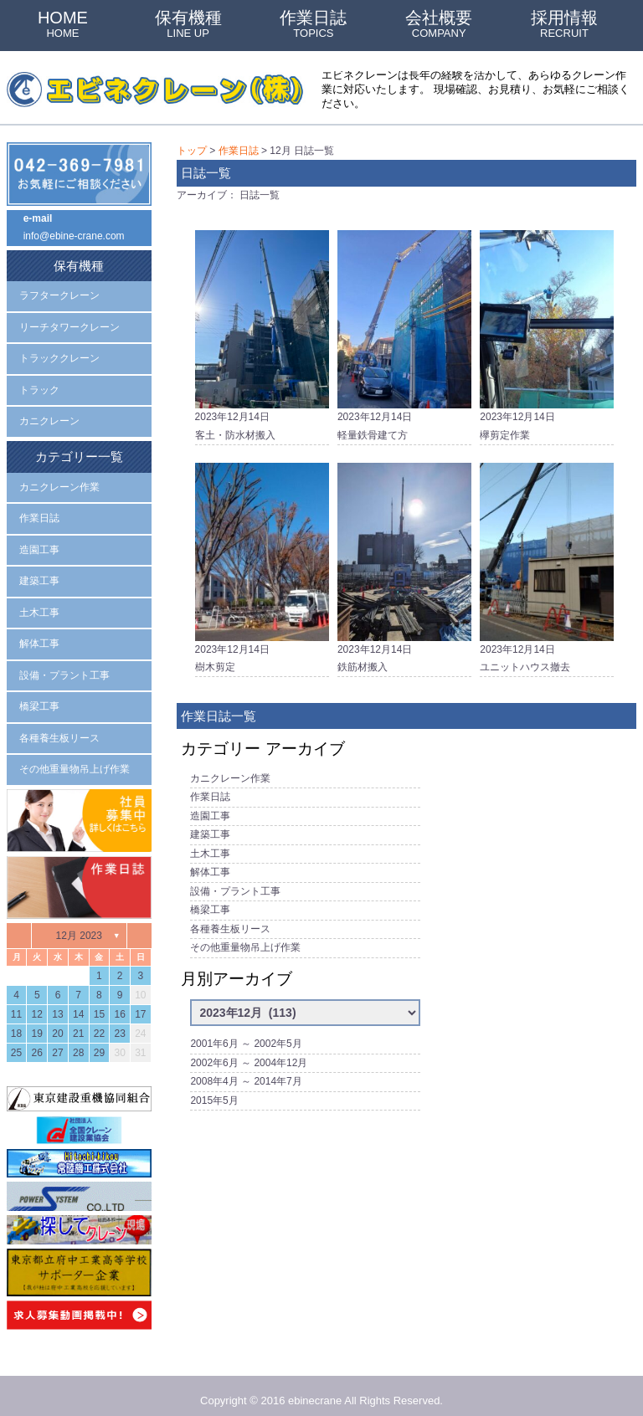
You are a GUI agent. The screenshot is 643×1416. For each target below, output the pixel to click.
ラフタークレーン (59, 294)
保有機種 (188, 23)
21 (78, 1023)
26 (37, 1042)
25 (16, 1042)
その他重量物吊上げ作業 (245, 937)
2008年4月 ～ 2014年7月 (245, 1069)
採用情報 (564, 23)
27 (57, 1042)
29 (99, 1042)
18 (16, 1023)
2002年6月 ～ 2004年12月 (248, 1050)
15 (99, 1003)
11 (16, 1003)
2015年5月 (214, 1087)
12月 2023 (79, 924)
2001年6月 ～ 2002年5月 (245, 1032)
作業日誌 (313, 23)
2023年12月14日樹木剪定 (262, 564)
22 (99, 1023)
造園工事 (210, 809)
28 (78, 1042)
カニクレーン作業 (230, 773)
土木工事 (210, 846)
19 (37, 1023)
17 (140, 1003)
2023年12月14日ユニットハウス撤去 (547, 564)
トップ (192, 150)
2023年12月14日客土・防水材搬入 (262, 333)
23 (119, 1023)
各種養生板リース (230, 919)
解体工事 (210, 864)
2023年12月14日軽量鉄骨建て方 (404, 333)
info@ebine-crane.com (74, 236)
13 (57, 1003)
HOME (63, 23)
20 (57, 1023)
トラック (39, 386)
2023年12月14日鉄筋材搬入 (404, 564)
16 (119, 1003)
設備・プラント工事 (235, 882)
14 (78, 1003)
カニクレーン (49, 417)
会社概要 (438, 23)
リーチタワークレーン (69, 325)
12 (37, 1003)
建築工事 (210, 828)
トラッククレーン (59, 356)
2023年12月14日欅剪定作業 (547, 333)
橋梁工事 (210, 900)
